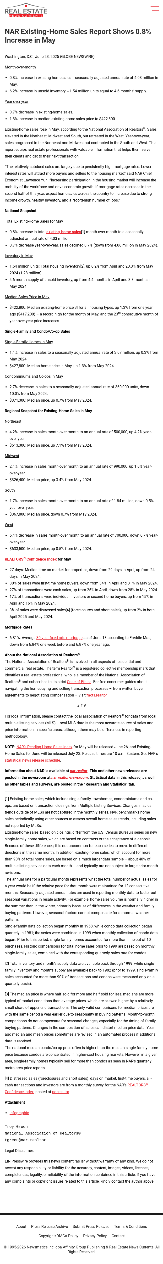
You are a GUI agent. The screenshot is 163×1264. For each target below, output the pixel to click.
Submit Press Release (91, 1226)
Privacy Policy (95, 1236)
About (21, 1226)
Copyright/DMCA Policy (58, 1236)
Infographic (19, 1113)
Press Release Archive (49, 1226)
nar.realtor (60, 1092)
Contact (118, 1236)
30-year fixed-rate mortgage (59, 637)
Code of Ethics (79, 682)
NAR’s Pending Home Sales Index (44, 747)
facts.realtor (97, 695)
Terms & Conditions (130, 1226)
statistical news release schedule (32, 760)
